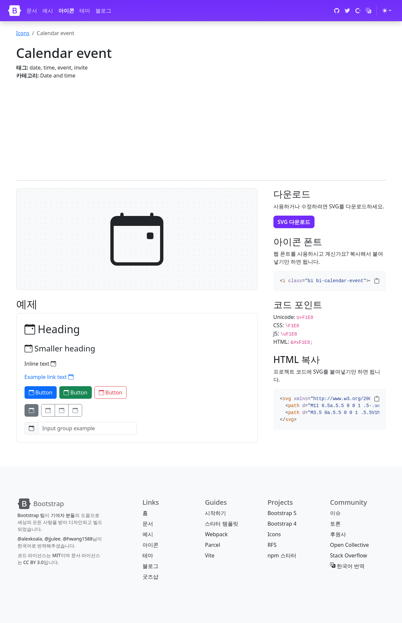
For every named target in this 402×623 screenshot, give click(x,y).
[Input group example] (87, 428)
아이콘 (66, 10)
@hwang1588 (77, 539)
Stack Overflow (348, 555)
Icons (22, 33)
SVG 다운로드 (294, 222)
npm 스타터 (281, 555)
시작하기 (215, 513)
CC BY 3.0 (33, 562)
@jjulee (52, 539)
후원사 (338, 534)
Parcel (212, 544)
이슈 (335, 513)
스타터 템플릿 (221, 523)
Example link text (49, 377)
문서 (32, 10)
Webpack (216, 534)
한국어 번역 (347, 566)
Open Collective (349, 544)
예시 (47, 10)
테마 (85, 10)
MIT (56, 555)
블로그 (103, 10)
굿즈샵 (150, 576)
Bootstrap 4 (281, 523)
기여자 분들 (63, 515)
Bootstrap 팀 (31, 515)
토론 (335, 523)
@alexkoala (30, 539)
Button (41, 392)
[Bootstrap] (14, 10)
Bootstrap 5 (281, 513)
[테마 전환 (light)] (386, 10)
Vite (209, 555)
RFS (271, 544)
